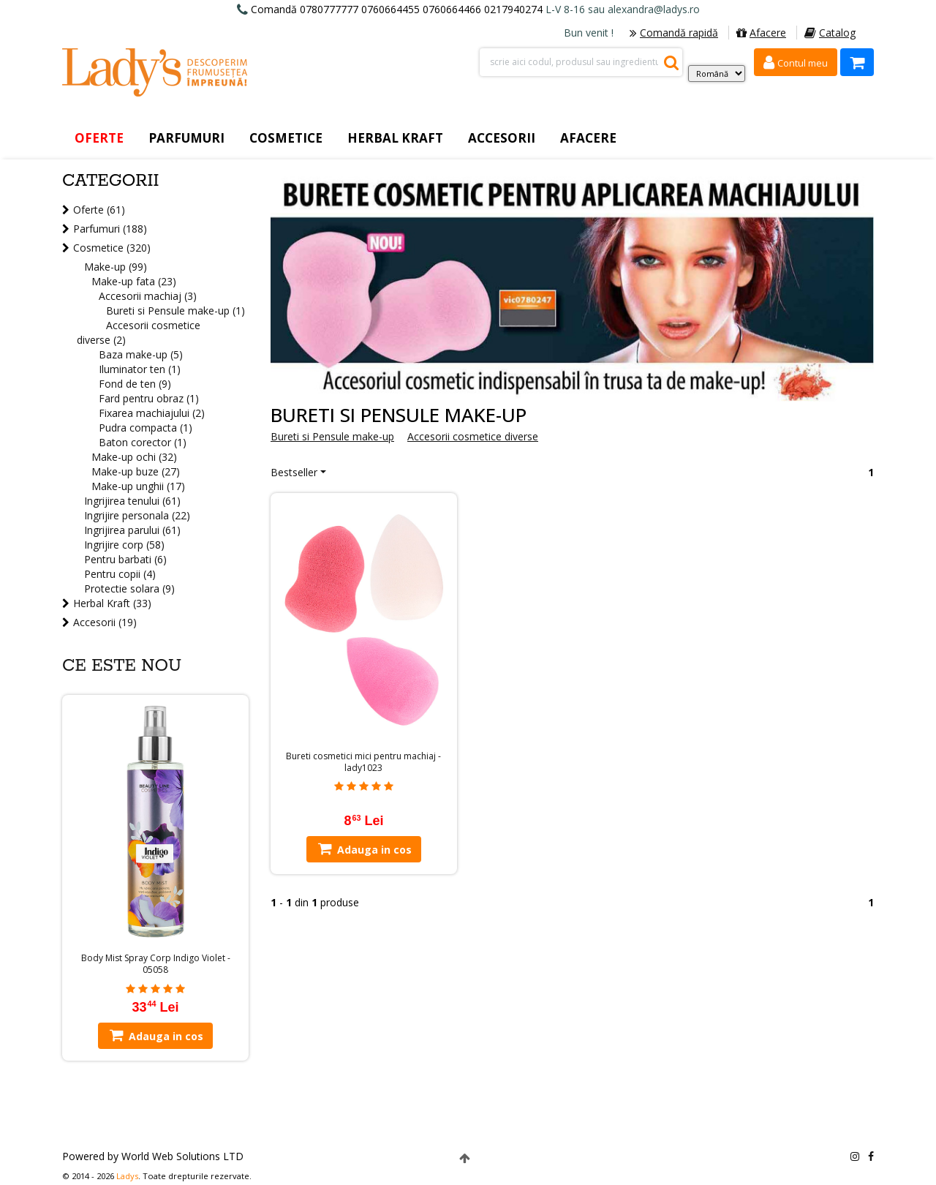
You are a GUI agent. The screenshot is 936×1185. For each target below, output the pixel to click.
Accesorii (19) (105, 622)
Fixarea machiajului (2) (152, 413)
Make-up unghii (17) (138, 486)
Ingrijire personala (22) (137, 515)
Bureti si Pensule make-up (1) (175, 310)
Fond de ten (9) (135, 384)
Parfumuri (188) (110, 229)
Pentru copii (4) (120, 574)
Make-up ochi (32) (134, 457)
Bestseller (294, 472)
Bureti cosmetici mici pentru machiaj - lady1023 (363, 762)
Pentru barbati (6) (125, 559)
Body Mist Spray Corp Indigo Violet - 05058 (155, 964)
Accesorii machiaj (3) (148, 296)
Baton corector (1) (142, 442)
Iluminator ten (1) (140, 369)
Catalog (830, 33)
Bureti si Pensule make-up (332, 436)
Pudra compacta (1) (145, 427)
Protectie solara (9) (129, 588)
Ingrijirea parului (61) (132, 530)
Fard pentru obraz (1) (149, 398)
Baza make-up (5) (141, 354)
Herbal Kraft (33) (112, 603)
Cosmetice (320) (112, 248)
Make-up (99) (115, 267)
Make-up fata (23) (133, 281)
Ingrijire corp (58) (124, 545)
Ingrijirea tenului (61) (132, 501)
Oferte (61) (99, 210)
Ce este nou (121, 666)
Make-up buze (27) (135, 471)
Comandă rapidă (674, 33)
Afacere (761, 33)
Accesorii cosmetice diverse (472, 436)
